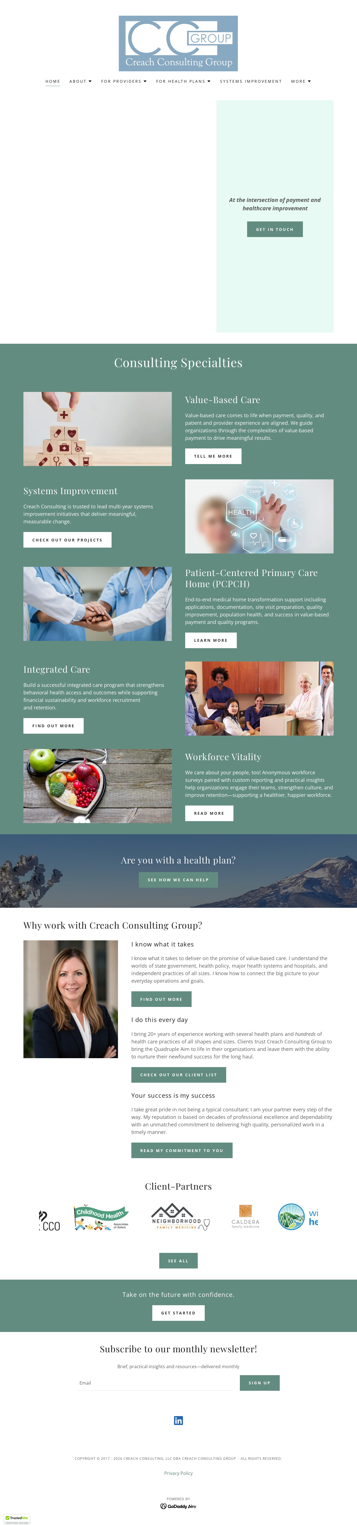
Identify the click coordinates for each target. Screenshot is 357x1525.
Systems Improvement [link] (251, 81)
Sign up (260, 1383)
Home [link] (53, 81)
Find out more (53, 725)
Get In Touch (275, 229)
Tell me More (213, 456)
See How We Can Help (178, 879)
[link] (178, 43)
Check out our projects (67, 540)
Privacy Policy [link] (178, 1474)
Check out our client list (178, 1074)
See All (178, 1260)
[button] (80, 81)
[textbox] (155, 1383)
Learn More (211, 640)
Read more (209, 813)
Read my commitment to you (182, 1150)
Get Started (178, 1313)
